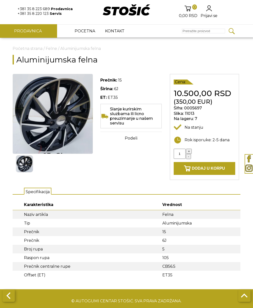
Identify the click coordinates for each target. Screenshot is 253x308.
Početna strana (27, 48)
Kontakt (115, 31)
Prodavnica (28, 31)
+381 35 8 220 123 (40, 13)
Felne (51, 48)
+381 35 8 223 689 (45, 9)
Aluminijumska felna (80, 48)
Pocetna (85, 31)
